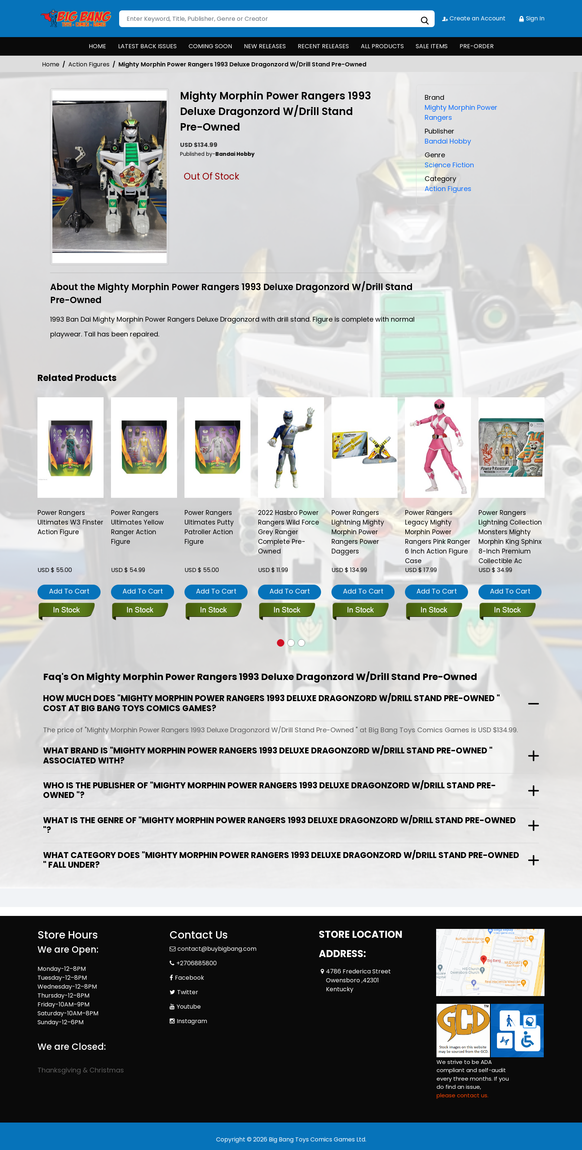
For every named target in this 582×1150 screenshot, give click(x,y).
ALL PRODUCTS (382, 46)
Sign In (532, 18)
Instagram (192, 1021)
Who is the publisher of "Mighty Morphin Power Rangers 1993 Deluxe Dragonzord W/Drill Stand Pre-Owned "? (269, 790)
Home (50, 64)
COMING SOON (210, 46)
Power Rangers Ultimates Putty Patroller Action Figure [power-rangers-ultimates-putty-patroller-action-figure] (209, 527)
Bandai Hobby (448, 141)
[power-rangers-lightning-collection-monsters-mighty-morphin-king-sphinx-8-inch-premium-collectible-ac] (511, 447)
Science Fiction (449, 165)
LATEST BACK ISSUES (147, 46)
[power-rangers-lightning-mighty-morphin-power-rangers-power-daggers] (364, 447)
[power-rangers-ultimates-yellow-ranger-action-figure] (144, 447)
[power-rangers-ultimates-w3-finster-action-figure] (70, 447)
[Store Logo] (74, 18)
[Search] (277, 18)
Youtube (189, 1006)
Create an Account (474, 18)
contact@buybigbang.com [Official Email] (216, 948)
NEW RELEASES (265, 46)
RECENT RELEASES (323, 46)
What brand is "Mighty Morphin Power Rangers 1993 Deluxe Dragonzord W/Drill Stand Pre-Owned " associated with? (268, 755)
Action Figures (88, 64)
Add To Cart (69, 591)
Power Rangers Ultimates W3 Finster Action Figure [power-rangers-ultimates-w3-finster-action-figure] (70, 522)
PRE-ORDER (477, 46)
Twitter (187, 992)
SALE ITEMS (432, 46)
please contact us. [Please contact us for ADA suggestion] (462, 1095)
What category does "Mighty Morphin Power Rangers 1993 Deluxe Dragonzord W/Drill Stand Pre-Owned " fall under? (281, 860)
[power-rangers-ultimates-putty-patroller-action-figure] (217, 447)
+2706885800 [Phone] (196, 963)
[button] (280, 643)
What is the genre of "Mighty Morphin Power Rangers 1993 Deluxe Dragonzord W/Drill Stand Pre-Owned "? (279, 825)
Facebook (189, 977)
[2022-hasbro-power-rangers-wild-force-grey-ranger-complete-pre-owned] (291, 447)
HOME (97, 46)
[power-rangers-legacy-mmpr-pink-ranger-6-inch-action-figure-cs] (438, 447)
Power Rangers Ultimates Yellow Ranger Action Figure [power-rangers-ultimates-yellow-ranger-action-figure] (137, 527)
